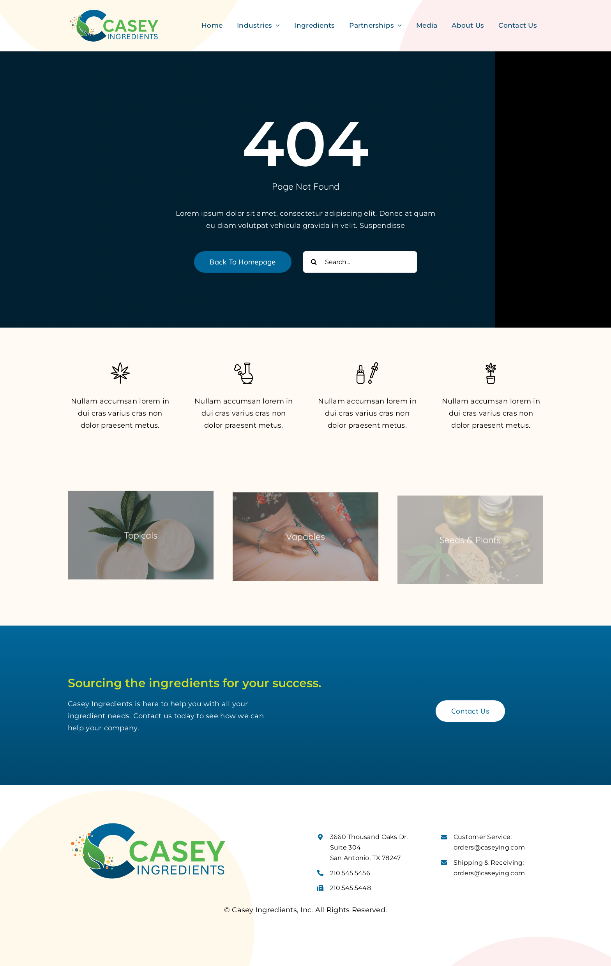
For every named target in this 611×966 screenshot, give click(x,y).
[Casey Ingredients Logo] (114, 11)
